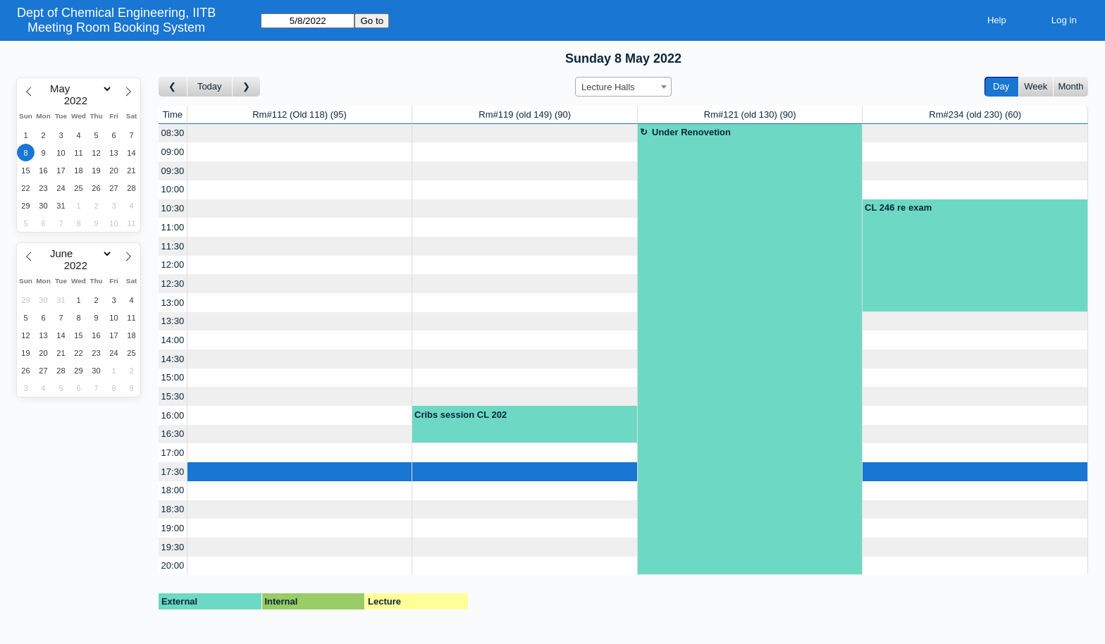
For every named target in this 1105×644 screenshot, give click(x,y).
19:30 (173, 547)
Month (1070, 86)
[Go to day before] (173, 87)
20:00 (173, 565)
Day (1001, 86)
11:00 (173, 227)
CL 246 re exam (898, 207)
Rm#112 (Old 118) (299, 114)
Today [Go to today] (209, 86)
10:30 (173, 208)
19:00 (173, 528)
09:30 (173, 171)
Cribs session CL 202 (460, 414)
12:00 (173, 264)
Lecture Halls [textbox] (608, 87)
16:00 (173, 415)
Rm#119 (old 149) (525, 114)
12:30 (173, 283)
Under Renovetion (691, 132)
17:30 (173, 471)
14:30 (173, 359)
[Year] (79, 100)
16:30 (173, 433)
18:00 (173, 490)
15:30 (173, 396)
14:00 (173, 340)
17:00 (173, 452)
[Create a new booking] (299, 133)
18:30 (173, 509)
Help (996, 20)
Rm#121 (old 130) (750, 114)
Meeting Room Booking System (116, 27)
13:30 (173, 321)
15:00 (173, 377)
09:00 (173, 152)
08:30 (173, 133)
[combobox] (623, 87)
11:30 (173, 246)
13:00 (173, 302)
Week (1035, 86)
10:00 (173, 189)
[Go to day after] (247, 87)
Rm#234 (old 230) (975, 114)
